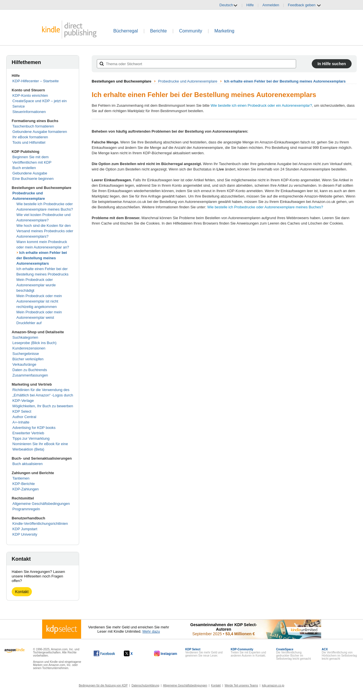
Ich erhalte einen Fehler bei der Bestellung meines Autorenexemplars (42, 258)
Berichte (158, 30)
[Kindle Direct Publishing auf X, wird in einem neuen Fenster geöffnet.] (134, 653)
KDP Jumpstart (25, 529)
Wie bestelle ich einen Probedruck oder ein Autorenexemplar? (261, 105)
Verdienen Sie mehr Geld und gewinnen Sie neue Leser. (204, 652)
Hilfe (250, 5)
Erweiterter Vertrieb (28, 433)
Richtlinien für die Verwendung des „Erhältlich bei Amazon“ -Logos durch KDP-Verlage (43, 395)
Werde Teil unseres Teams (241, 685)
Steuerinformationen (29, 112)
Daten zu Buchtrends (30, 370)
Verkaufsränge (24, 364)
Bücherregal (125, 30)
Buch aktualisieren (28, 464)
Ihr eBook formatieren (30, 137)
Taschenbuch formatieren (33, 126)
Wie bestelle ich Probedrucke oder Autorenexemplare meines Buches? (265, 207)
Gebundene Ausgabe (30, 173)
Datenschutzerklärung (145, 685)
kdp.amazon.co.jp (273, 685)
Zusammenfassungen (30, 375)
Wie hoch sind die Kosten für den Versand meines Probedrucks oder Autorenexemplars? (45, 230)
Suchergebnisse (26, 353)
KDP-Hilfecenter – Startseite (36, 81)
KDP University (25, 534)
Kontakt (21, 591)
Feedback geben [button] (304, 5)
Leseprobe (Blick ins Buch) (35, 343)
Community (190, 30)
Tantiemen (21, 478)
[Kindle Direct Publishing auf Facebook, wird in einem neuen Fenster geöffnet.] (104, 653)
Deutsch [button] (229, 5)
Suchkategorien (25, 337)
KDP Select (22, 411)
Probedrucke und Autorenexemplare (187, 81)
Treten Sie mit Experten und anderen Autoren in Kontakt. (248, 652)
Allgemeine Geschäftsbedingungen (41, 503)
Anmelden (270, 5)
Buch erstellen (24, 168)
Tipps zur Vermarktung (31, 438)
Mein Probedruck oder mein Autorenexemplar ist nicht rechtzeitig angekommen (39, 301)
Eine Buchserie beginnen (33, 178)
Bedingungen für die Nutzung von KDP (103, 685)
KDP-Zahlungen (26, 489)
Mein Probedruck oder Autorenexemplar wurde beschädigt (36, 285)
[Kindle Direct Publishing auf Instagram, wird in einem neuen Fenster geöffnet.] (165, 653)
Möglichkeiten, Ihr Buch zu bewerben (43, 406)
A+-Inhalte (21, 422)
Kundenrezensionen (29, 348)
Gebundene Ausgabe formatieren (40, 131)
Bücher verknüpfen (28, 359)
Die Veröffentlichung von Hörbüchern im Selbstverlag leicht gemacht (339, 654)
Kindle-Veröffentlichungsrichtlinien (40, 523)
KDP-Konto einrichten (30, 95)
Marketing (224, 30)
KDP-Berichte (24, 484)
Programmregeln (26, 509)
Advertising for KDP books (34, 427)
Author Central (24, 417)
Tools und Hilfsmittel (29, 142)
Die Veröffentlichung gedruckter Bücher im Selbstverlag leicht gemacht (293, 654)
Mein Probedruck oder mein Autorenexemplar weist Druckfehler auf (39, 317)
